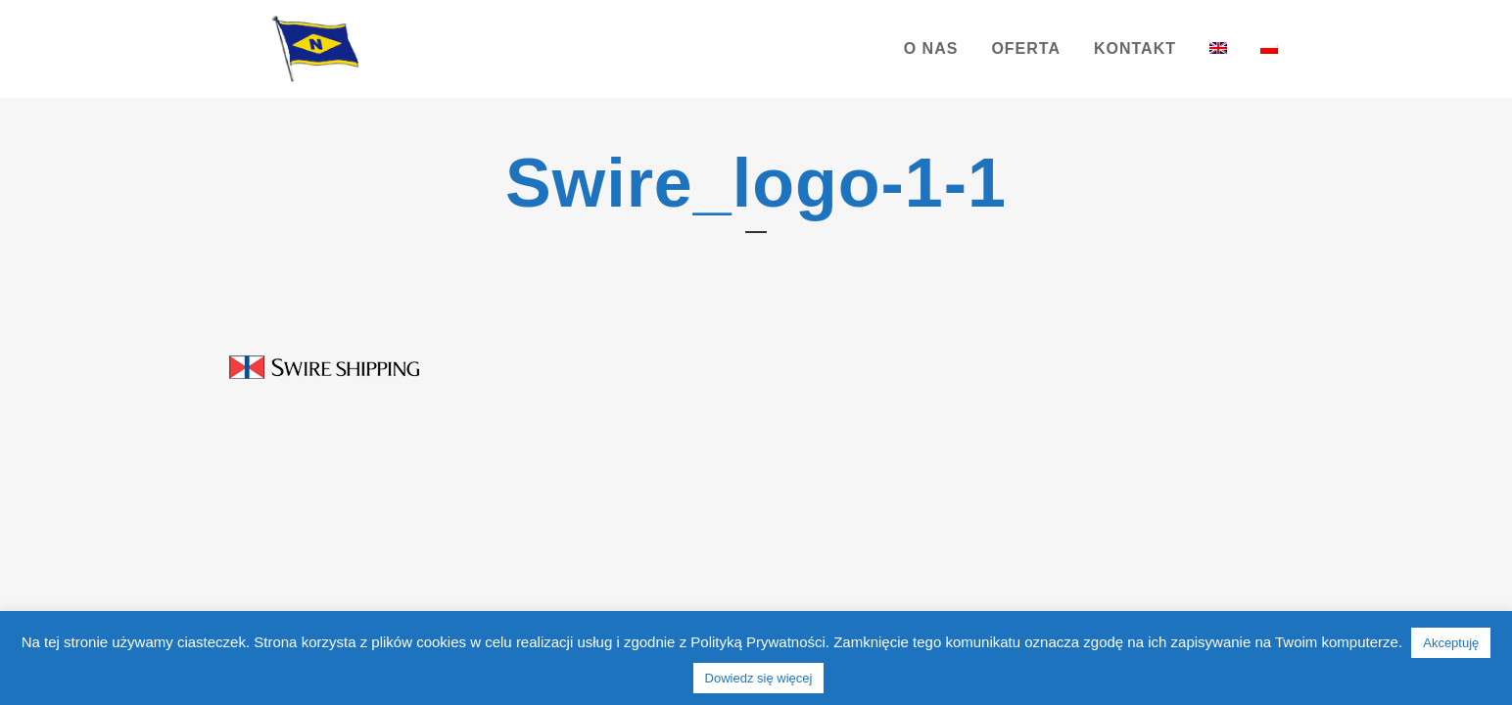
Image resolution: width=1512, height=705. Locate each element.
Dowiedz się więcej (759, 678)
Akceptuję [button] (1451, 642)
